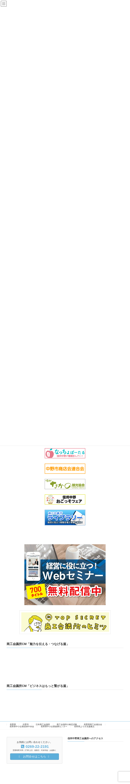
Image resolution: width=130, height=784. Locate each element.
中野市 (26, 724)
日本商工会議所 (43, 724)
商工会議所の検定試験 (67, 724)
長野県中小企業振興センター (54, 726)
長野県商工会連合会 (93, 724)
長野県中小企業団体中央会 (22, 726)
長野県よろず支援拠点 (84, 726)
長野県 (13, 724)
